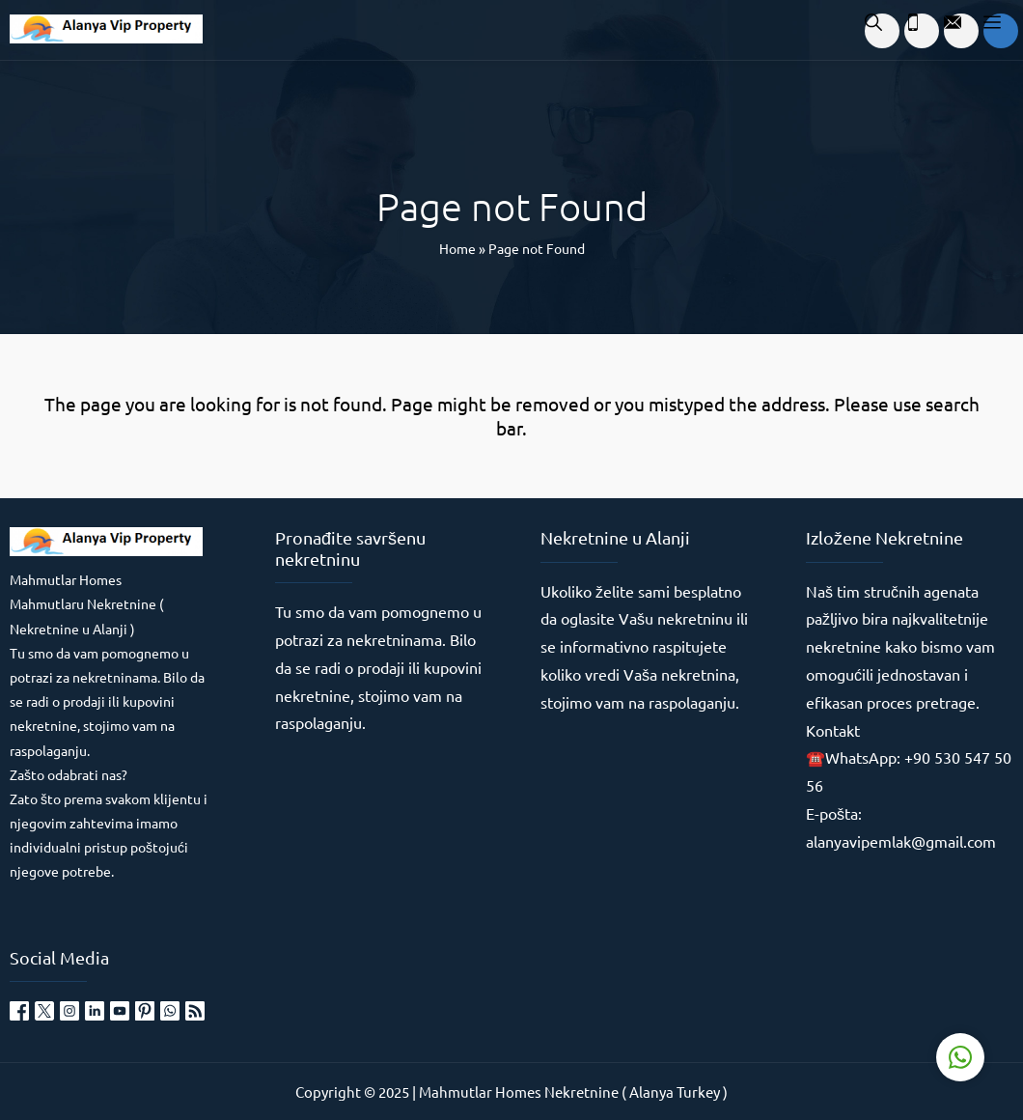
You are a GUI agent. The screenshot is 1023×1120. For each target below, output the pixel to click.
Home (457, 248)
